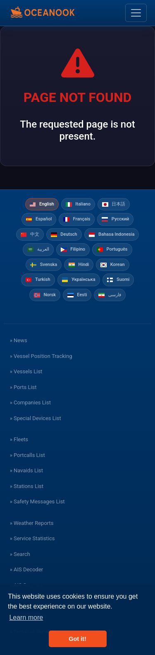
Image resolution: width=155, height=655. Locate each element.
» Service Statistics (32, 538)
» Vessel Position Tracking (41, 356)
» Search (20, 554)
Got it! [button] (77, 639)
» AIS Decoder (26, 569)
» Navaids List (26, 470)
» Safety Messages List (37, 501)
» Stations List (26, 486)
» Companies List (30, 402)
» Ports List (23, 387)
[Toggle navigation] (136, 13)
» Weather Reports (32, 523)
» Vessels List (26, 371)
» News (18, 340)
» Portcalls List (27, 455)
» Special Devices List (35, 418)
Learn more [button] (26, 617)
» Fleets (19, 439)
